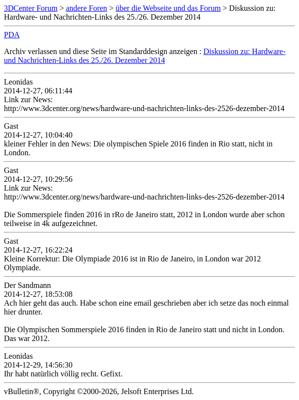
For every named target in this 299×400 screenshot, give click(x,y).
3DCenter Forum (31, 8)
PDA (12, 34)
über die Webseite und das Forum (168, 8)
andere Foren (86, 8)
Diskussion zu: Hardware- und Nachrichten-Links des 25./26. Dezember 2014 (145, 55)
